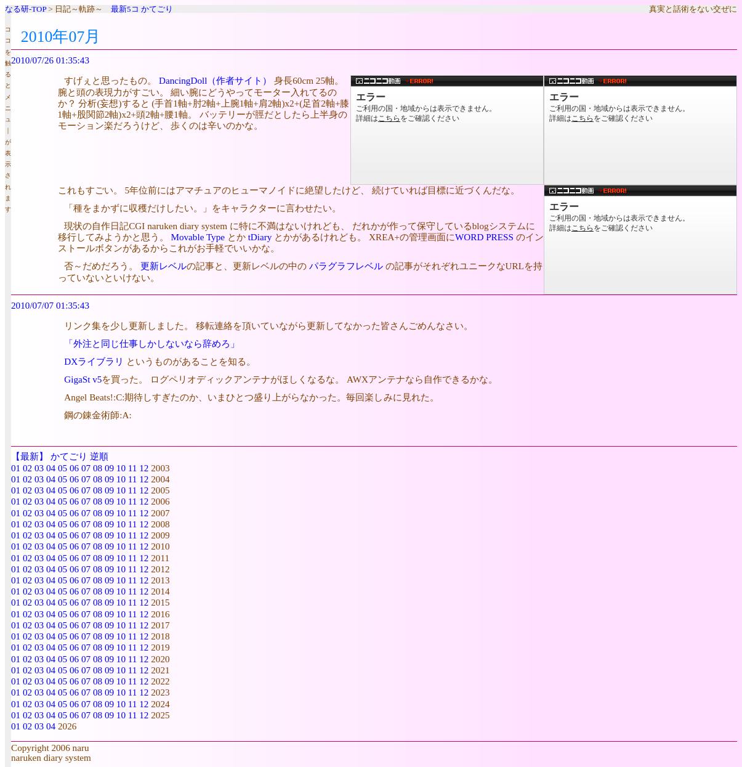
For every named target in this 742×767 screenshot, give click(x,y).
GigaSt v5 (83, 379)
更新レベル (163, 266)
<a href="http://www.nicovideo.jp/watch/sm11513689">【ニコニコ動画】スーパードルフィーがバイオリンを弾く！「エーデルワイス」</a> (640, 130)
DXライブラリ (94, 361)
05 (62, 468)
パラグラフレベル (346, 266)
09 (109, 468)
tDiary (260, 237)
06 (74, 468)
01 (15, 468)
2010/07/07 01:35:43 (50, 305)
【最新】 (29, 456)
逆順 (99, 456)
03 (39, 468)
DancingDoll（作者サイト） (215, 80)
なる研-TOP (25, 9)
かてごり (157, 9)
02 (27, 468)
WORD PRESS (484, 237)
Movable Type (198, 237)
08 (97, 468)
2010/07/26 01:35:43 (50, 60)
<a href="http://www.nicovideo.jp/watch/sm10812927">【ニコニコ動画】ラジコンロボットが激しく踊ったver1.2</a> (640, 239)
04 (50, 468)
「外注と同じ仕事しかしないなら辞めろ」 (152, 343)
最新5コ (125, 9)
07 (86, 468)
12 (143, 468)
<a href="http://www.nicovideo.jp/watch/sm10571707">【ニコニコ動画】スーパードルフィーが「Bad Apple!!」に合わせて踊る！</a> (447, 130)
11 (132, 468)
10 (121, 468)
